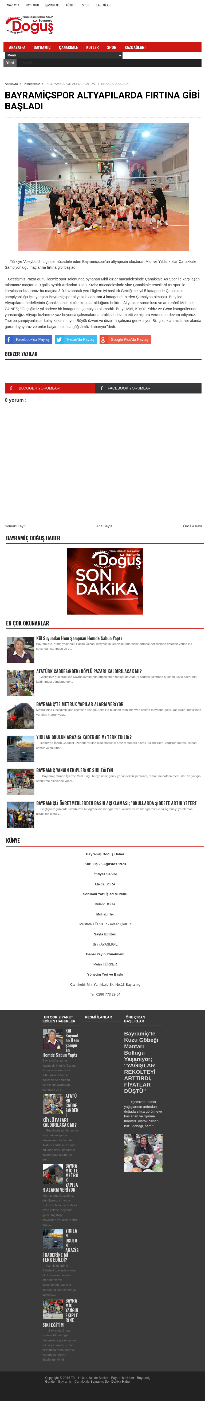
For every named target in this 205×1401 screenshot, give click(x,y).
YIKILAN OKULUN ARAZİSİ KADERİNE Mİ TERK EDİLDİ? (84, 737)
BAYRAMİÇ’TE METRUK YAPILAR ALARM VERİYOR (80, 704)
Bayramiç (32, 5)
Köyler (71, 5)
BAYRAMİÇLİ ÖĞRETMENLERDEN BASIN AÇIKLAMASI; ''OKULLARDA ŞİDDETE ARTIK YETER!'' (117, 803)
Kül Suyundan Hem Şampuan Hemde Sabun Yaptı (79, 638)
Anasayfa (13, 5)
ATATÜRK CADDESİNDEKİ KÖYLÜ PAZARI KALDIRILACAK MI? (89, 671)
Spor (85, 5)
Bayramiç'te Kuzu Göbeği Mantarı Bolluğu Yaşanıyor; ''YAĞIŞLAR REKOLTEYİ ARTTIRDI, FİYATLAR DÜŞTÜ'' (141, 1062)
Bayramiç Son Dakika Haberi (110, 1381)
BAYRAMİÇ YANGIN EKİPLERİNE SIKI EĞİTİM (74, 770)
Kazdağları (103, 5)
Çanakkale (52, 5)
